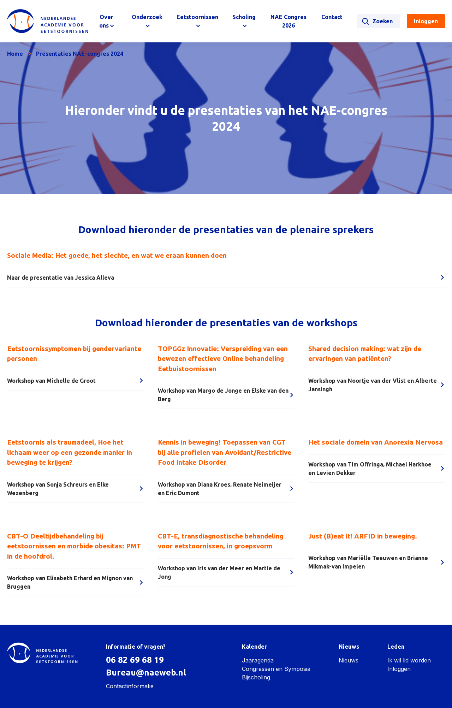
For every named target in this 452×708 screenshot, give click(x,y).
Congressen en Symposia (276, 668)
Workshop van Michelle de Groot (75, 380)
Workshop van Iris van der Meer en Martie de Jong (226, 572)
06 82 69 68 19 (135, 660)
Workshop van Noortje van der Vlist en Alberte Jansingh (376, 384)
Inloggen (399, 668)
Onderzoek (147, 17)
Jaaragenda (258, 660)
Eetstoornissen (197, 17)
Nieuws (348, 660)
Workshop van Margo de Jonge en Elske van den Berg (226, 394)
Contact (332, 17)
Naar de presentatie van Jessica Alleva (226, 277)
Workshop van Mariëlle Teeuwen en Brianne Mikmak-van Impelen (376, 562)
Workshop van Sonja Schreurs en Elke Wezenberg (75, 488)
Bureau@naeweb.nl (146, 672)
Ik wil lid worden (409, 660)
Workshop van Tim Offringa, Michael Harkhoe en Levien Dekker (376, 468)
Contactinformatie (130, 686)
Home (15, 53)
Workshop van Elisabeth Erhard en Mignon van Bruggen (75, 582)
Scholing (244, 17)
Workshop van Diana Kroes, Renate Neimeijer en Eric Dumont (226, 488)
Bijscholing (256, 677)
